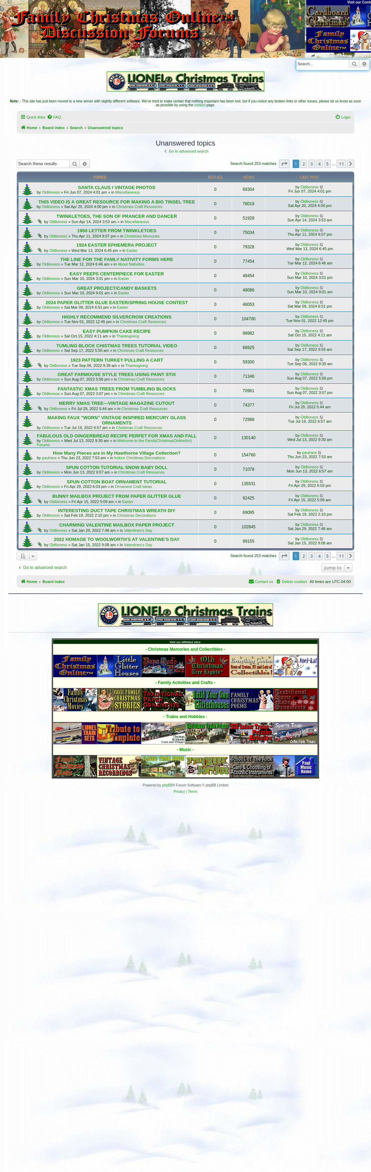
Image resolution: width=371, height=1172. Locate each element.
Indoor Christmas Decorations (139, 458)
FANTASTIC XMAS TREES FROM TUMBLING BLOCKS (117, 388)
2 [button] (303, 164)
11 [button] (341, 164)
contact (199, 105)
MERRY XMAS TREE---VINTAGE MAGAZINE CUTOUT (117, 403)
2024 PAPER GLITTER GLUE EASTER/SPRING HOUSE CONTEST (117, 302)
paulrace (49, 458)
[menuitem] (54, 117)
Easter (132, 250)
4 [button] (319, 164)
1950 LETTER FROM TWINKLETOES (116, 230)
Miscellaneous (127, 192)
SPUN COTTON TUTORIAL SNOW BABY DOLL (117, 467)
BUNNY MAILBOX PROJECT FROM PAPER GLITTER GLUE (116, 496)
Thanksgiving (128, 336)
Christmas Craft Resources (139, 207)
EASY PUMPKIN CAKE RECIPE (117, 331)
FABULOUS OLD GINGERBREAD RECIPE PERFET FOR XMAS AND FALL (117, 435)
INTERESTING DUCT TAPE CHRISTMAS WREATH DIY (116, 510)
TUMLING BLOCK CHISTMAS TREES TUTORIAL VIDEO (116, 345)
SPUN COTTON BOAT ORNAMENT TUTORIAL (117, 481)
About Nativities (131, 264)
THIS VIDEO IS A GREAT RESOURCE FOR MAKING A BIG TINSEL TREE (116, 202)
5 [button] (327, 164)
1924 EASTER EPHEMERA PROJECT (116, 245)
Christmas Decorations (136, 515)
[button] (284, 164)
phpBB (167, 785)
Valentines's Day (138, 530)
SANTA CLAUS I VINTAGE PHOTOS (116, 187)
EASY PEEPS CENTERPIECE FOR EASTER (117, 273)
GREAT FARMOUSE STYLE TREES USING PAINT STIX (116, 374)
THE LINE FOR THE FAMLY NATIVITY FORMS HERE (116, 259)
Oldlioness (51, 192)
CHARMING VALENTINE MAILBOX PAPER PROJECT (116, 525)
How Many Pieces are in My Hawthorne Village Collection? (117, 453)
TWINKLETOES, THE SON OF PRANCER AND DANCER (116, 216)
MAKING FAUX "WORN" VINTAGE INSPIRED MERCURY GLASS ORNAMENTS (116, 420)
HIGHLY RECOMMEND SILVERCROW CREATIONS (116, 317)
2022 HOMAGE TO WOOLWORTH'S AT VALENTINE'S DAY (117, 539)
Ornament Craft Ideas (133, 486)
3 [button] (311, 164)
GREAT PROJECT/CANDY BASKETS (116, 288)
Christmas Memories (142, 236)
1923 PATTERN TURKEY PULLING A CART (116, 360)
